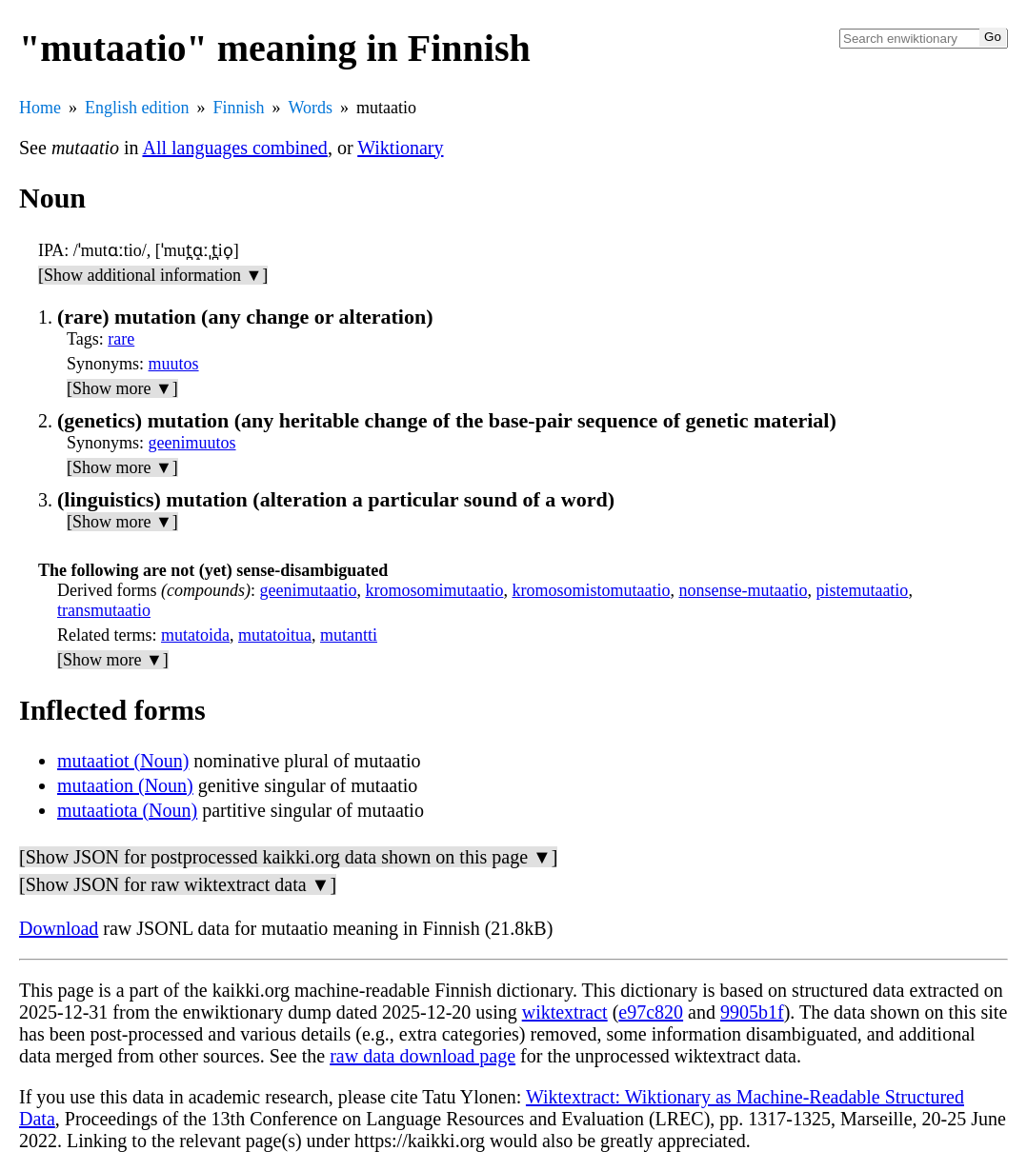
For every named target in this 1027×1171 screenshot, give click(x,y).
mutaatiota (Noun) (127, 810)
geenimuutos (192, 442)
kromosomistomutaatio (591, 590)
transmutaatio (104, 610)
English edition (137, 107)
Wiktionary (400, 147)
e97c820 (650, 1012)
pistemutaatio (862, 590)
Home (40, 107)
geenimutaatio (307, 590)
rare (121, 338)
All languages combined (234, 147)
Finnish (239, 107)
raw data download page (422, 1055)
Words (311, 107)
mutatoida (195, 635)
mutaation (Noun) (125, 785)
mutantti (348, 635)
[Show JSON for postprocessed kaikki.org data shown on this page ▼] (288, 856)
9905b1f (752, 1012)
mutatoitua (275, 635)
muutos (174, 363)
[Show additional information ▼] (153, 275)
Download (58, 928)
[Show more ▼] (122, 388)
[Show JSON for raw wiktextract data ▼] (177, 884)
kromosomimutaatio (434, 590)
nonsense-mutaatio (742, 590)
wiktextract (565, 1012)
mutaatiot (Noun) (123, 760)
